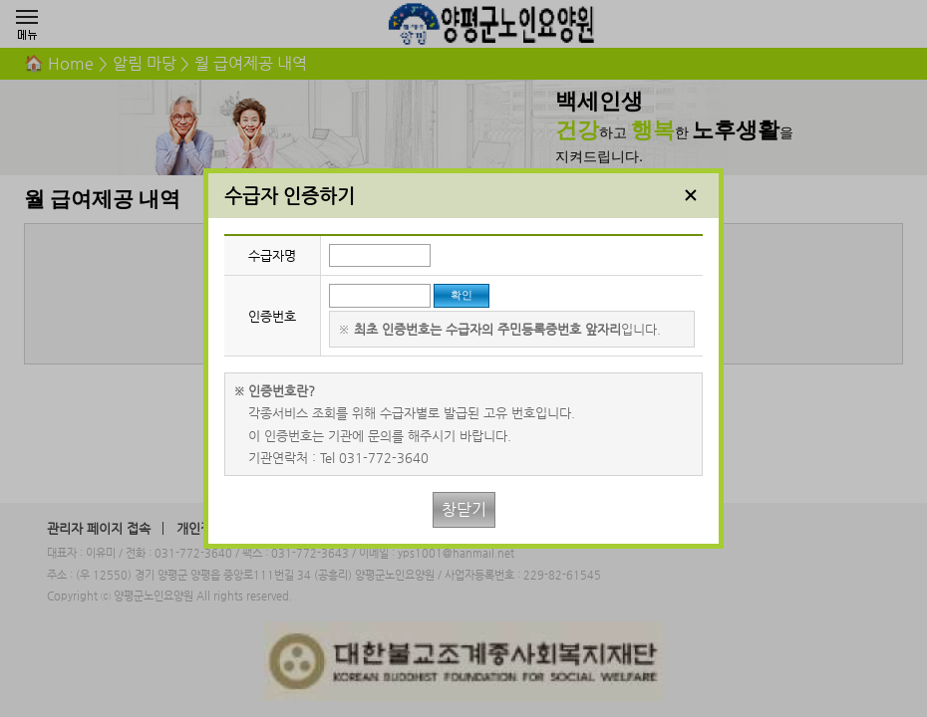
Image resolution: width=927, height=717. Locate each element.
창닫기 (464, 509)
